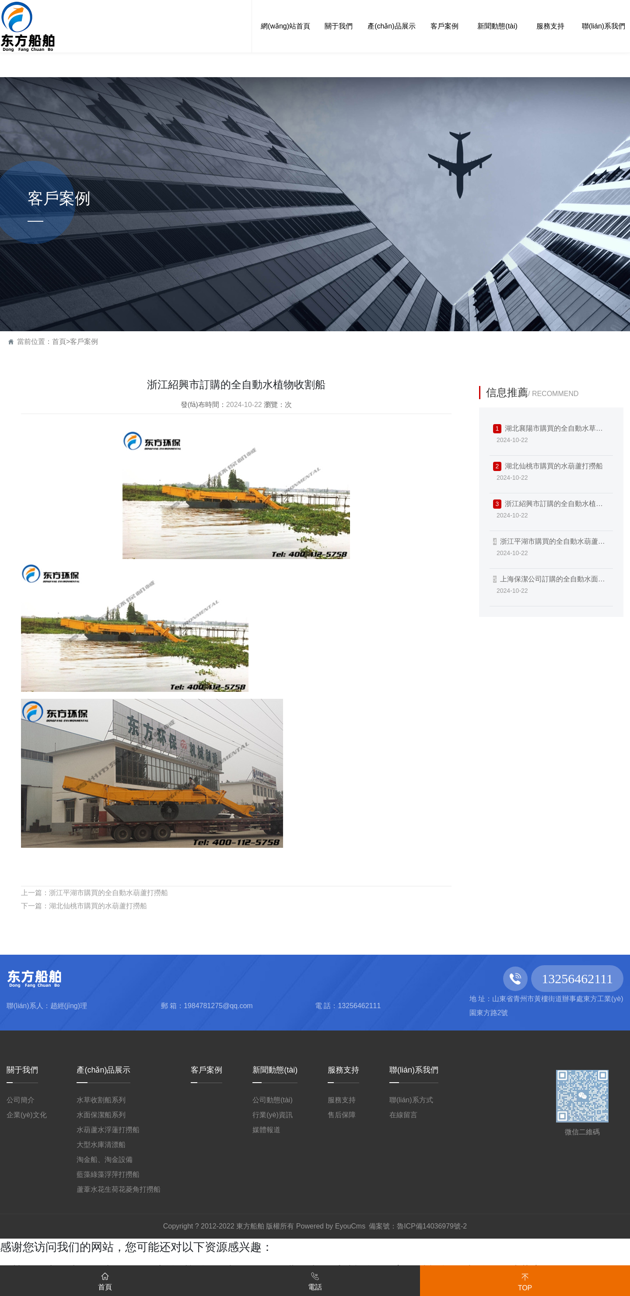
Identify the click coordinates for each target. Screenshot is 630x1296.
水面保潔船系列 (101, 1115)
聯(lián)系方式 (411, 1100)
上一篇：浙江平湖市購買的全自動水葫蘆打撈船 (94, 892)
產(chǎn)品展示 (103, 1070)
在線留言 (403, 1115)
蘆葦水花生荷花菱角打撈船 (119, 1189)
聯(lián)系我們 (413, 1070)
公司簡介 (21, 1100)
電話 (315, 1280)
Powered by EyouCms (329, 1226)
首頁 (59, 341)
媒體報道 (266, 1129)
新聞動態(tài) (275, 1070)
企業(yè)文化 (27, 1115)
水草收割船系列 (101, 1100)
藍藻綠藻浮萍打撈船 (108, 1174)
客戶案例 (84, 341)
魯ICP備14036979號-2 (432, 1226)
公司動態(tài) (272, 1100)
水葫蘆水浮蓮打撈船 (108, 1129)
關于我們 (22, 1070)
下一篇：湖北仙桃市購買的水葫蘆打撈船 (84, 906)
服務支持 (343, 1070)
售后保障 (342, 1115)
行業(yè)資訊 (272, 1115)
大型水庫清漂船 (101, 1144)
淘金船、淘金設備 (105, 1159)
